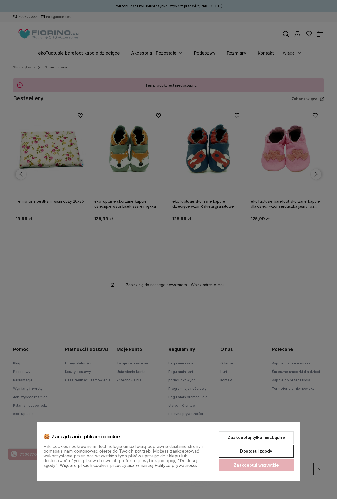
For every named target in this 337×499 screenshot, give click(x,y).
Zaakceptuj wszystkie (256, 465)
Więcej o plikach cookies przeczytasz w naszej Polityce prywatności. (128, 465)
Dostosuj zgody (256, 451)
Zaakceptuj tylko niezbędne (256, 437)
